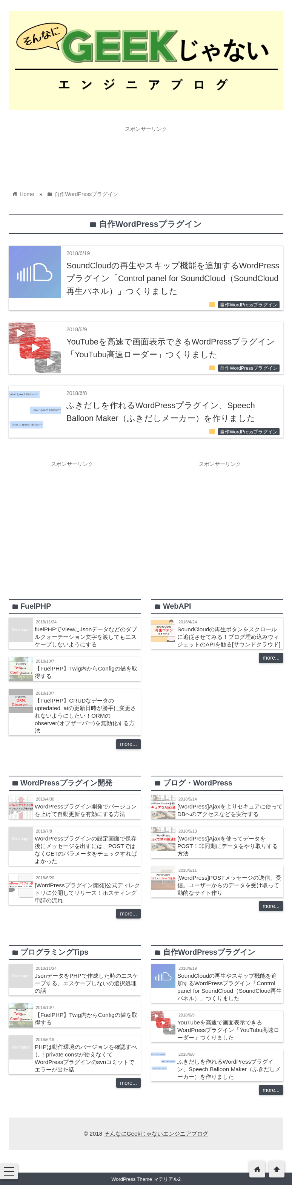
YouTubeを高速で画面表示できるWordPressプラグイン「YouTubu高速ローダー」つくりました (228, 1030)
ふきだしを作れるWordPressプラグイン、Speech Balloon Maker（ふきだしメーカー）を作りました (229, 1069)
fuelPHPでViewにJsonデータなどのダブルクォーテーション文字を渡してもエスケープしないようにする (86, 637)
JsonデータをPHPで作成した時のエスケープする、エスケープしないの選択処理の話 (86, 983)
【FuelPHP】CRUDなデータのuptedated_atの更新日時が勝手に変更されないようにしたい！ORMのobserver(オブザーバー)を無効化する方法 (85, 715)
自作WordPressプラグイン (249, 305)
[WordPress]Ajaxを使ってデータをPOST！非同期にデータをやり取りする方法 (227, 846)
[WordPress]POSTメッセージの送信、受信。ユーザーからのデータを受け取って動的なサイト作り (229, 885)
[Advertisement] (146, 153)
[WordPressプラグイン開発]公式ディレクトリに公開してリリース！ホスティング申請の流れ (87, 892)
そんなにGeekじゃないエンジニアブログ (156, 1133)
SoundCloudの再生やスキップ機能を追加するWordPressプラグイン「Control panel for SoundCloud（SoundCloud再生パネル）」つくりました (172, 278)
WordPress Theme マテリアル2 (146, 1179)
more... (128, 744)
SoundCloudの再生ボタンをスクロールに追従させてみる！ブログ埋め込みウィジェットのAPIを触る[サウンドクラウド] (228, 637)
